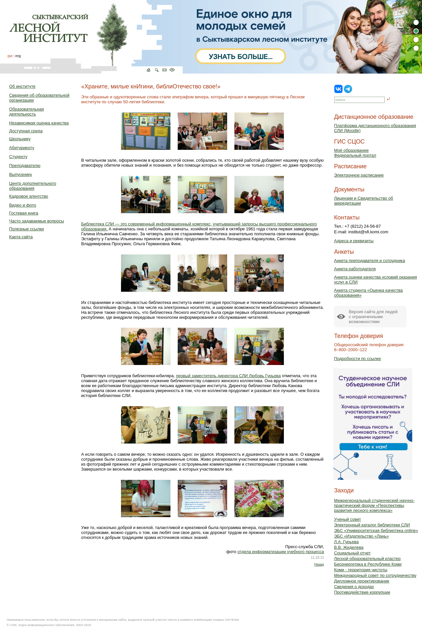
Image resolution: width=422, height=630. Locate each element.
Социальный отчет (352, 552)
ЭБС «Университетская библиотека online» (376, 530)
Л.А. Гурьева (346, 541)
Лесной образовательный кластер (367, 558)
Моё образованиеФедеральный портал (355, 153)
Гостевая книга (23, 213)
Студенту (18, 156)
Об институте (22, 86)
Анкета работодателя (355, 268)
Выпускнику (20, 174)
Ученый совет (347, 519)
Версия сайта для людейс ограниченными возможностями (373, 316)
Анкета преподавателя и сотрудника (369, 260)
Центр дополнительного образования (32, 186)
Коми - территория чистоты (360, 569)
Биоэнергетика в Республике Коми (368, 564)
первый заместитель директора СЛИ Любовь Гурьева (228, 375)
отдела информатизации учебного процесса (280, 551)
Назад (319, 564)
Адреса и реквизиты (354, 240)
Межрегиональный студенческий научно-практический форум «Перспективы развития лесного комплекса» (374, 505)
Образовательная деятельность (26, 111)
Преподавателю (25, 165)
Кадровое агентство (28, 196)
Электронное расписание (359, 175)
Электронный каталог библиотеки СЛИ (372, 524)
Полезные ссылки (26, 228)
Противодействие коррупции (362, 592)
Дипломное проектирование (361, 581)
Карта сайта (21, 236)
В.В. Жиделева (348, 547)
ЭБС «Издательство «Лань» (361, 536)
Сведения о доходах (354, 586)
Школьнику (20, 138)
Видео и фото (22, 205)
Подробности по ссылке (357, 358)
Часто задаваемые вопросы (36, 220)
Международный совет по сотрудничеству (375, 575)
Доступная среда (26, 130)
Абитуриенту (21, 147)
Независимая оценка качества (39, 122)
